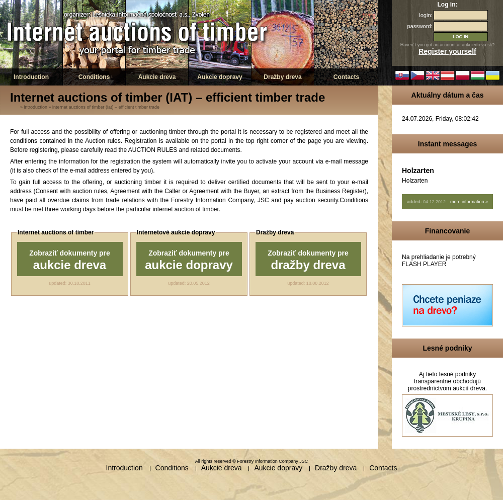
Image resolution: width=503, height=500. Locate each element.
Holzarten (418, 170)
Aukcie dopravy (219, 76)
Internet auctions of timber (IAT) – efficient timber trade (105, 107)
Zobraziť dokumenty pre (69, 260)
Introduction (31, 76)
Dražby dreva (282, 76)
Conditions (94, 76)
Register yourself (447, 51)
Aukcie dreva (157, 76)
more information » (469, 201)
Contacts (346, 76)
